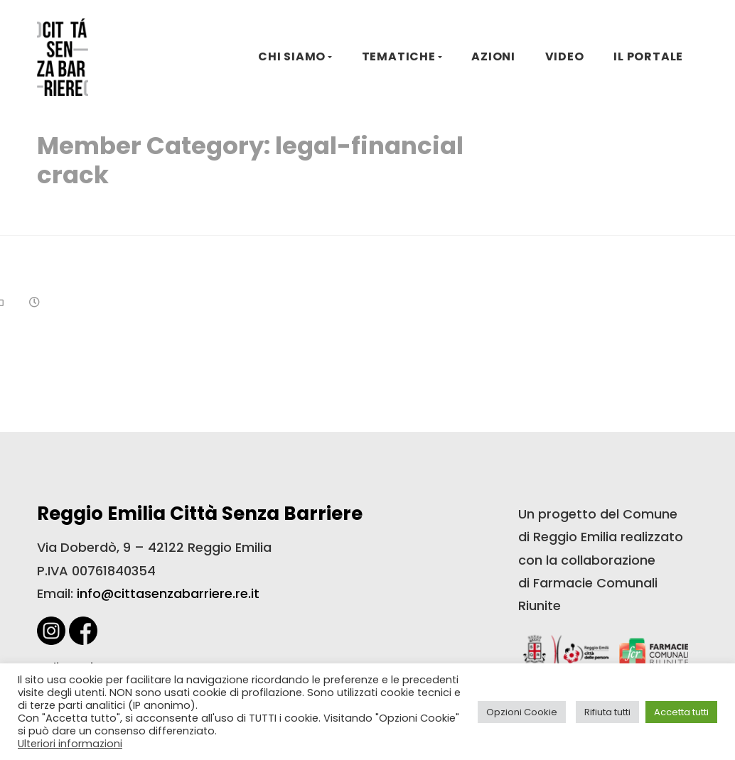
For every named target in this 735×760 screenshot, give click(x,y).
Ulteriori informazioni (70, 744)
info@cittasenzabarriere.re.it (168, 593)
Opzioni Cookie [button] (521, 712)
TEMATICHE (399, 56)
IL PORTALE (648, 56)
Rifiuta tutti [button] (607, 712)
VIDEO (564, 56)
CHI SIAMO (292, 56)
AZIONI (493, 56)
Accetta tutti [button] (681, 712)
